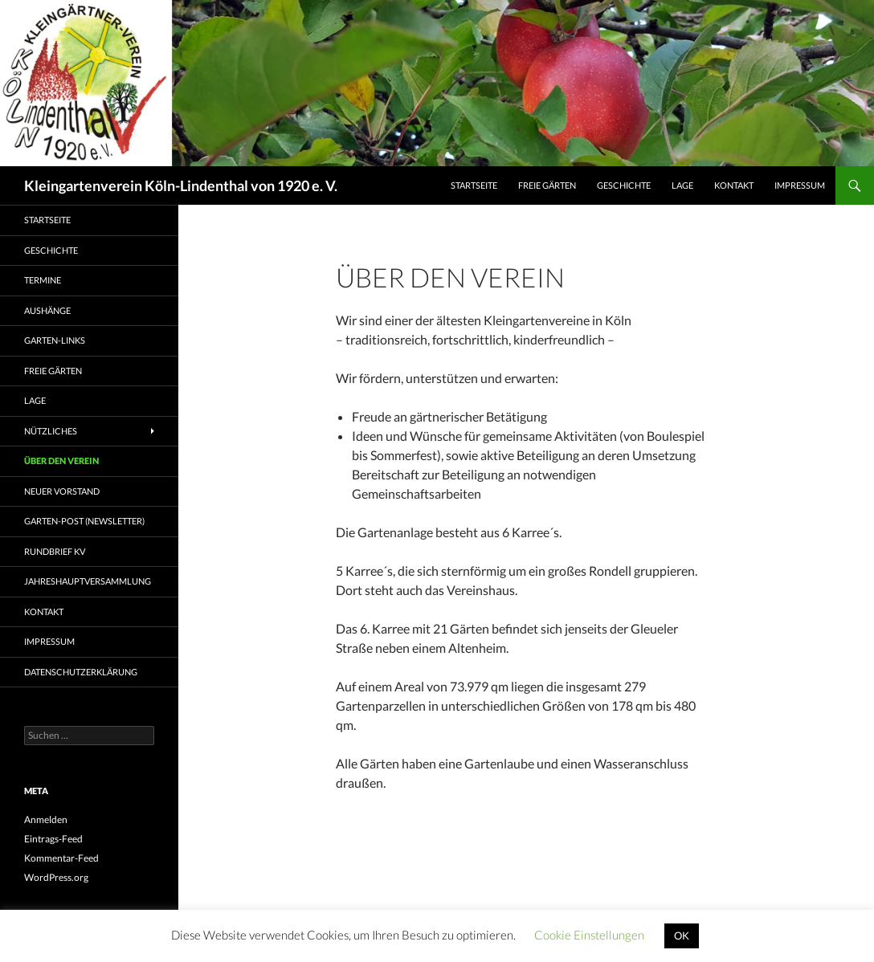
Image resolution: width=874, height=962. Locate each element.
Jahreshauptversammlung (87, 581)
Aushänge (47, 310)
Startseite (474, 185)
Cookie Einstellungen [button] (589, 934)
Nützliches (50, 431)
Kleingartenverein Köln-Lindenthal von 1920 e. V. (180, 185)
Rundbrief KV (54, 551)
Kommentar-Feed (61, 858)
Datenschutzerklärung (80, 671)
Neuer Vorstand (62, 491)
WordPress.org (56, 877)
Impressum (799, 185)
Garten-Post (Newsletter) (84, 521)
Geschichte (624, 185)
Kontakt (734, 185)
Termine (42, 280)
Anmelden (45, 819)
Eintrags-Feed (53, 839)
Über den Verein (61, 460)
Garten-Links (54, 340)
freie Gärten (547, 185)
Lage (682, 185)
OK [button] (681, 935)
